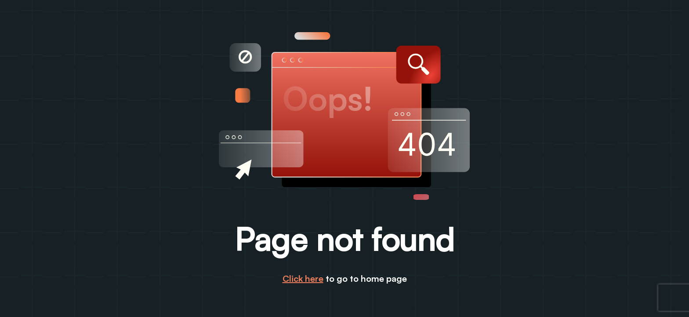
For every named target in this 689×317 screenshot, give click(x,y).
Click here (303, 278)
